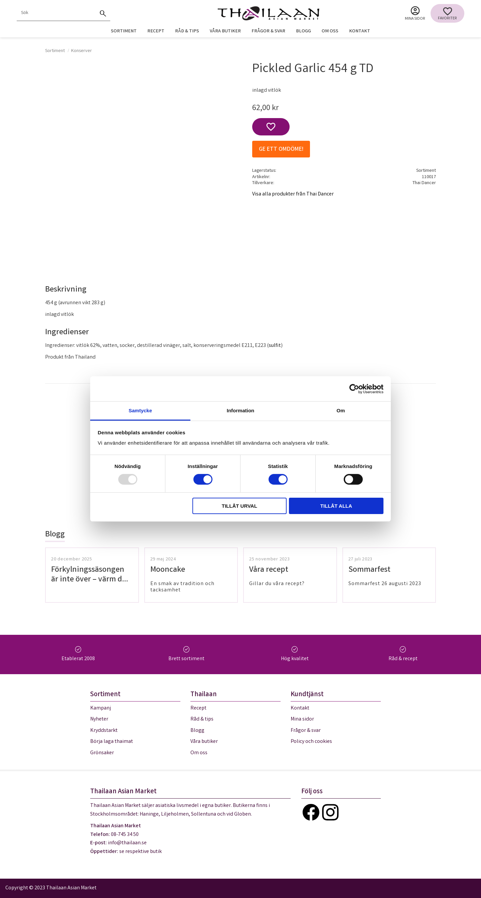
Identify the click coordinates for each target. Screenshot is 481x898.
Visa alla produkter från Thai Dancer (293, 194)
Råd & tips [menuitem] (187, 31)
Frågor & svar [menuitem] (268, 31)
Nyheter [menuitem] (99, 719)
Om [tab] (340, 410)
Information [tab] (241, 410)
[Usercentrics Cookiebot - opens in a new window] (354, 389)
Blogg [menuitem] (303, 31)
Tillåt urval (239, 506)
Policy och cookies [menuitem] (311, 742)
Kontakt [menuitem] (359, 31)
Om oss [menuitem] (330, 31)
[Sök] (103, 13)
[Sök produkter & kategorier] (56, 13)
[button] (447, 13)
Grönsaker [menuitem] (102, 753)
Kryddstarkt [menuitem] (104, 731)
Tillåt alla (336, 506)
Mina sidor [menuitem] (415, 19)
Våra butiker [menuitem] (225, 31)
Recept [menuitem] (155, 31)
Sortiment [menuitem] (124, 31)
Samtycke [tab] (140, 410)
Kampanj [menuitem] (100, 708)
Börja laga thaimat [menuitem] (111, 742)
